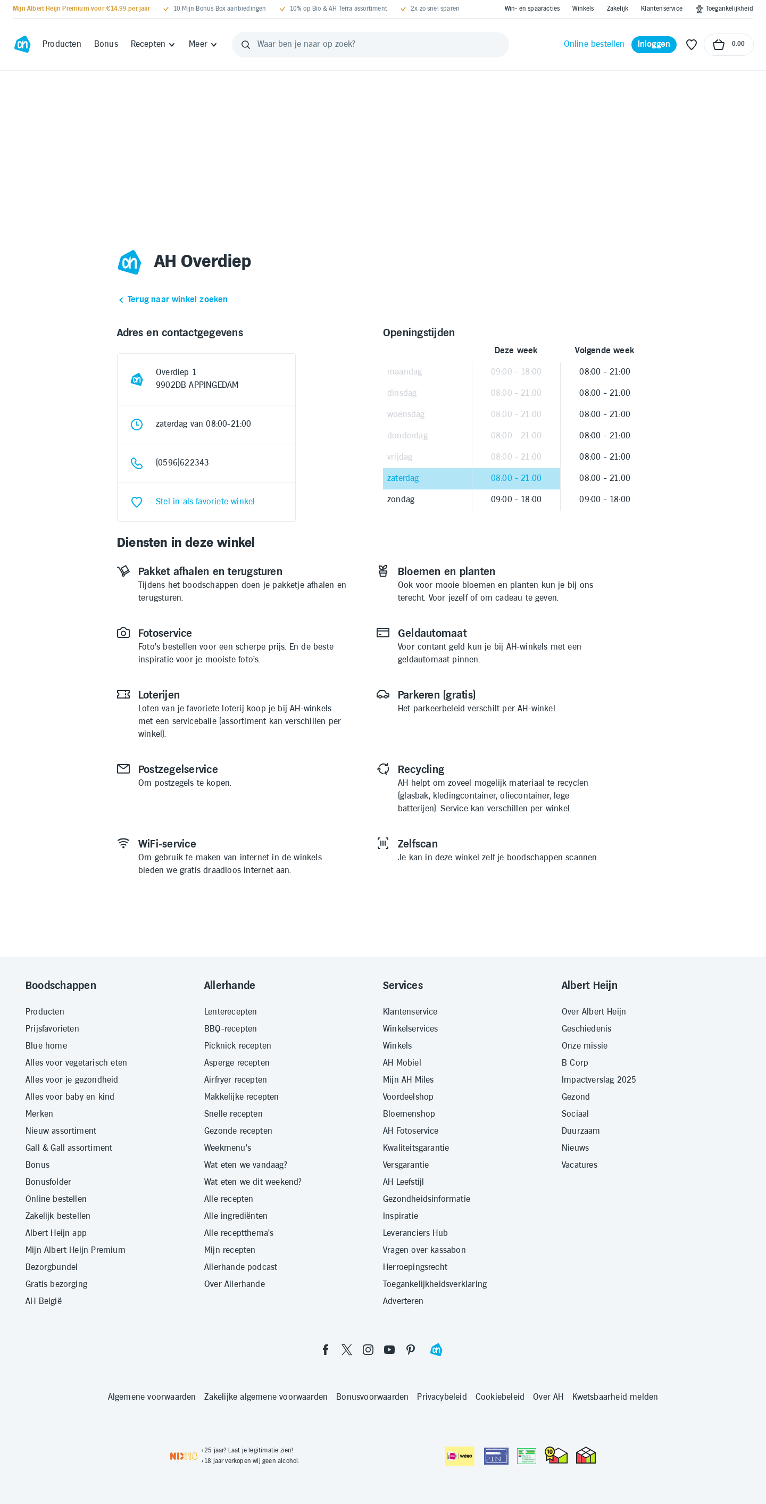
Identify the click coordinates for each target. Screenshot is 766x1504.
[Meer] (203, 44)
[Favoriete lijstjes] (691, 44)
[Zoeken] (245, 44)
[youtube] (389, 1349)
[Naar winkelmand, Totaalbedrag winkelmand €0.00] (728, 44)
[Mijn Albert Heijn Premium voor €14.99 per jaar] (81, 9)
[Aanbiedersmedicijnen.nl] (526, 1456)
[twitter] (346, 1349)
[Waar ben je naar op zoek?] (370, 44)
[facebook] (325, 1349)
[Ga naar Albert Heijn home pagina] (22, 45)
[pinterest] (410, 1349)
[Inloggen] (654, 44)
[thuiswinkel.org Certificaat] (556, 1455)
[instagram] (368, 1349)
